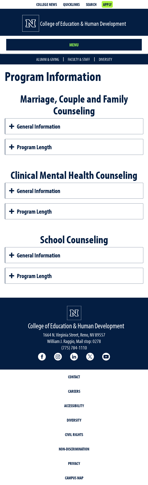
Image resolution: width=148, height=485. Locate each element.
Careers (74, 391)
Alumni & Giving (47, 59)
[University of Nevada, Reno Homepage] (74, 313)
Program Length (30, 147)
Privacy (74, 463)
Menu (74, 45)
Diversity (105, 59)
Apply (107, 4)
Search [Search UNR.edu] (91, 4)
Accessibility (74, 405)
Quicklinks (71, 4)
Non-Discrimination (74, 448)
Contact (74, 376)
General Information (34, 126)
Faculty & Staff (79, 59)
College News (46, 4)
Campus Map (74, 477)
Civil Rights (74, 434)
